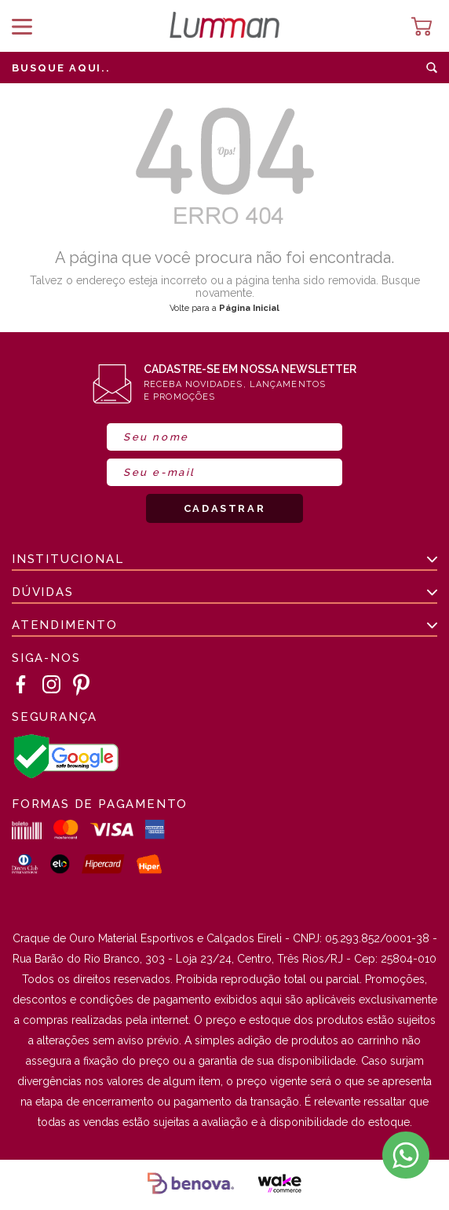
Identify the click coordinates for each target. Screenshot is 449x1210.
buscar (431, 67)
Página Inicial (249, 308)
